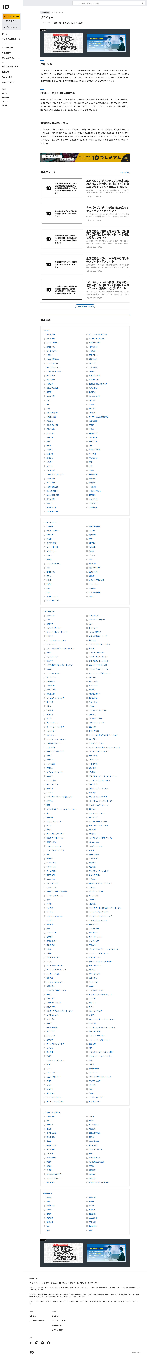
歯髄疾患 (92, 1214)
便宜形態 (50, 920)
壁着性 (91, 850)
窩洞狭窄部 (93, 433)
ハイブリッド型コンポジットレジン (102, 1019)
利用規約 (55, 1316)
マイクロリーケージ (96, 723)
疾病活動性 (93, 355)
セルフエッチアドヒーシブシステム (102, 1027)
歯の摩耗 (92, 535)
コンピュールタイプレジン (56, 739)
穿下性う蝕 (93, 441)
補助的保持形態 (52, 1027)
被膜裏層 (50, 768)
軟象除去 (92, 392)
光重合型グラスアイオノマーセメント (102, 776)
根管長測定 (51, 1182)
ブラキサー (93, 555)
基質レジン (93, 702)
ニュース (4, 93)
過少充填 (50, 789)
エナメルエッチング (96, 990)
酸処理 (49, 653)
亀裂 (48, 568)
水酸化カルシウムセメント (98, 1182)
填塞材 (49, 719)
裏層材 (49, 830)
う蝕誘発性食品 (52, 388)
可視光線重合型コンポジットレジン (59, 665)
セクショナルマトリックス (98, 669)
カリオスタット (94, 396)
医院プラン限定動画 (10, 66)
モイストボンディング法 (98, 710)
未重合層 (50, 801)
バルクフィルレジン (54, 846)
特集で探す (6, 53)
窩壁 (48, 813)
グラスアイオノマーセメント (57, 632)
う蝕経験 (50, 384)
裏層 (48, 805)
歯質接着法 (51, 986)
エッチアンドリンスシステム (99, 644)
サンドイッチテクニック (98, 821)
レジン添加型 (94, 896)
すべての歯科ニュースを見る (85, 306)
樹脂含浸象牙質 (94, 694)
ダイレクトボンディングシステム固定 (60, 649)
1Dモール (5, 101)
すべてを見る (125, 173)
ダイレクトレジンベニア (55, 834)
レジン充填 (51, 764)
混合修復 (92, 904)
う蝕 (48, 400)
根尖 (90, 1154)
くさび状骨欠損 (52, 547)
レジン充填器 (94, 731)
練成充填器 (51, 999)
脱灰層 (49, 392)
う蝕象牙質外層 (94, 450)
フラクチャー (51, 551)
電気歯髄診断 (94, 1141)
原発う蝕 (50, 450)
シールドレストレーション (56, 640)
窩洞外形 (92, 863)
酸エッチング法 (94, 1031)
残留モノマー (51, 1007)
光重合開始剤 (51, 690)
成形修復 (50, 710)
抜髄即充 (92, 1210)
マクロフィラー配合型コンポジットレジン (104, 747)
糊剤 (48, 854)
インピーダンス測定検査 (98, 334)
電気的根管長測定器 (96, 1162)
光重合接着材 (94, 1069)
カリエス (92, 363)
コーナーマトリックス (55, 896)
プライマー (51, 793)
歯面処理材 (51, 686)
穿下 (90, 462)
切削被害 (92, 588)
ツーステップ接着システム (98, 953)
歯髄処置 (92, 1197)
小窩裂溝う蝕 (51, 507)
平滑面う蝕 (51, 479)
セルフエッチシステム (55, 916)
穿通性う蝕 (93, 499)
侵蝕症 (91, 551)
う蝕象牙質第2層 (53, 359)
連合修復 (92, 714)
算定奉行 (4, 89)
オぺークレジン (94, 974)
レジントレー (51, 731)
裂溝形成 (50, 714)
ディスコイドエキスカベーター (100, 961)
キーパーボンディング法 (55, 727)
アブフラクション (53, 601)
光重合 (49, 1056)
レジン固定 (93, 681)
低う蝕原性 (51, 433)
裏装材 (91, 986)
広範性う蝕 (51, 429)
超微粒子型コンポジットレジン (100, 883)
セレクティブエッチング (55, 850)
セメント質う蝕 (52, 363)
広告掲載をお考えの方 (37, 1321)
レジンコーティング (54, 628)
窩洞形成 (92, 1003)
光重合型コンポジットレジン (99, 661)
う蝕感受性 (93, 503)
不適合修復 (93, 764)
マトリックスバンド (96, 743)
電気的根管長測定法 (54, 1174)
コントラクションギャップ (98, 751)
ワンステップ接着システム (56, 990)
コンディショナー (95, 719)
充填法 (49, 706)
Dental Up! (7, 77)
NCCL (91, 559)
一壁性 (49, 994)
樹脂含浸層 (51, 694)
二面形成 (92, 999)
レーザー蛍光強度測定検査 (98, 417)
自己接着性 (93, 739)
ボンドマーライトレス (97, 1036)
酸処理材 (92, 1044)
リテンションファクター (55, 982)
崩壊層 (91, 470)
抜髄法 (49, 1197)
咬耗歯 (49, 539)
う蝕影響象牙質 (52, 487)
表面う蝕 (50, 503)
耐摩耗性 (92, 543)
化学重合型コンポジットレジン (100, 994)
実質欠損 (92, 564)
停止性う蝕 (93, 458)
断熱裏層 (92, 793)
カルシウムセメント (54, 821)
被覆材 (49, 900)
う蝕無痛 (92, 351)
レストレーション (95, 937)
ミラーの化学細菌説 (96, 339)
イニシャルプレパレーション (99, 780)
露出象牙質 (93, 572)
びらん (49, 555)
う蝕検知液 (93, 507)
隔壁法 (49, 669)
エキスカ (92, 887)
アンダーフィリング (96, 1097)
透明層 (91, 404)
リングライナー (52, 933)
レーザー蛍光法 (52, 343)
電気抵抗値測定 (94, 1158)
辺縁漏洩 (50, 1040)
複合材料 (50, 661)
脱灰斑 (91, 425)
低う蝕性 (92, 413)
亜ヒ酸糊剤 (93, 1218)
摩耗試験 (50, 535)
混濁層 (49, 949)
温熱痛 (49, 1214)
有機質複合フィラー (54, 743)
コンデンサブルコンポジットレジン (59, 1011)
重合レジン (93, 784)
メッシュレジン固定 (96, 653)
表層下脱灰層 (51, 417)
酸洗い (49, 1064)
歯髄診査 (92, 1129)
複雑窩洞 (92, 409)
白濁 (90, 446)
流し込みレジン (52, 723)
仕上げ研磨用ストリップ (98, 636)
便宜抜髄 (92, 1222)
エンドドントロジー (54, 1178)
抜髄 (48, 1201)
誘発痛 (49, 1162)
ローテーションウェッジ (55, 1060)
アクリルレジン (52, 657)
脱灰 (48, 441)
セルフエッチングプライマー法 (100, 838)
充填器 (91, 1015)
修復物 (91, 1064)
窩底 (90, 1089)
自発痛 (49, 1141)
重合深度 (92, 830)
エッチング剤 (51, 863)
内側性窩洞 (93, 347)
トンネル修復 (94, 929)
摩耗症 (49, 559)
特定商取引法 (57, 1325)
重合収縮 (92, 727)
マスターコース (8, 47)
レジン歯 (50, 1048)
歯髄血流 (92, 1178)
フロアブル (51, 879)
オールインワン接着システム (99, 673)
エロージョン (94, 584)
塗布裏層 (92, 879)
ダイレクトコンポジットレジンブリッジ (103, 949)
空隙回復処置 (94, 854)
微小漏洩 (50, 904)
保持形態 (92, 1023)
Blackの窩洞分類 (53, 495)
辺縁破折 (50, 937)
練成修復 (92, 768)
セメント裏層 (51, 780)
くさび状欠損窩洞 (53, 564)
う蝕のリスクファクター (55, 474)
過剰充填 (50, 908)
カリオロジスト (52, 351)
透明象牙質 (51, 572)
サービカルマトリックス (55, 698)
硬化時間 (50, 702)
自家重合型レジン (53, 957)
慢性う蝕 (50, 437)
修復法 (49, 756)
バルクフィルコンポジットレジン (101, 801)
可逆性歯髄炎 (94, 1125)
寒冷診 (49, 1166)
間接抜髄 (50, 1222)
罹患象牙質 (51, 396)
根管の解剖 (93, 1145)
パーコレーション (53, 974)
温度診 (49, 1121)
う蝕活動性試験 (94, 343)
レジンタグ (93, 628)
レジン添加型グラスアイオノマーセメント (62, 809)
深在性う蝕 (51, 483)
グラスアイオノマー (96, 891)
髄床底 (91, 1206)
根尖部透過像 (51, 1133)
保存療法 (50, 859)
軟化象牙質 (51, 347)
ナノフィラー (51, 677)
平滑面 (91, 429)
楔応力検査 (51, 339)
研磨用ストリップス (54, 1003)
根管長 (49, 1129)
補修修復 (92, 809)
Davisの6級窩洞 (52, 491)
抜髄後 (49, 1210)
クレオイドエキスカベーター (99, 805)
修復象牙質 (51, 945)
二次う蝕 (50, 462)
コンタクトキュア (53, 673)
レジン (91, 1007)
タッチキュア (94, 941)
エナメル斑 (93, 367)
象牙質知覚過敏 (94, 526)
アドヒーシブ (51, 644)
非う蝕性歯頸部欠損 (96, 580)
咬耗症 (49, 584)
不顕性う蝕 (51, 380)
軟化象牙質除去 (52, 511)
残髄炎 (91, 1137)
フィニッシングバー (54, 1097)
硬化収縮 (50, 1052)
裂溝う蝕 (50, 454)
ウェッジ (50, 961)
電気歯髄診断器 (94, 1133)
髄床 (48, 1226)
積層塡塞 (50, 817)
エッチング (51, 616)
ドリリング (51, 1031)
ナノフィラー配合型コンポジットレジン (103, 735)
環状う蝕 (92, 400)
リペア (49, 1085)
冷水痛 (91, 1116)
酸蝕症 (91, 576)
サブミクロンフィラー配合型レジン (59, 797)
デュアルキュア (94, 1081)
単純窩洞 (92, 834)
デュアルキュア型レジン (55, 1102)
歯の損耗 (50, 526)
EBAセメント (94, 924)
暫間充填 (50, 978)
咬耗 (48, 588)
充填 (90, 1060)
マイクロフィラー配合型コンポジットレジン (105, 908)
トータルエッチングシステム (57, 891)
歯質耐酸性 (93, 388)
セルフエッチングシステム (98, 912)
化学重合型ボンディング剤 (98, 826)
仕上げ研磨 (93, 756)
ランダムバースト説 (54, 371)
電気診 (91, 1166)
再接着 (49, 1081)
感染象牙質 (51, 499)
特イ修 (49, 826)
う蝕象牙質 (51, 470)
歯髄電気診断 (51, 1145)
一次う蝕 (50, 355)
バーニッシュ (94, 842)
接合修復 (92, 640)
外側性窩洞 (93, 437)
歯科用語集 (5, 97)
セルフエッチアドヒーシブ (56, 970)
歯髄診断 (92, 1170)
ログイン (14, 21)
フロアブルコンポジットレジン (100, 1077)
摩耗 (90, 596)
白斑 (48, 404)
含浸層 (49, 446)
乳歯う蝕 (50, 421)
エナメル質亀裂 (94, 592)
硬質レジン (51, 1073)
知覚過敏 (92, 531)
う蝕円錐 (92, 487)
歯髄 (90, 1230)
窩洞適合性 (93, 933)
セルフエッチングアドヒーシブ (100, 916)
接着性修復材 (51, 941)
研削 (48, 592)
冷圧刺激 (50, 1154)
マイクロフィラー (53, 1015)
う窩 (90, 466)
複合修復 (92, 867)
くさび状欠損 (51, 543)
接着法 (91, 649)
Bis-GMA (92, 677)
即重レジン (93, 978)
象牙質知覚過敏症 (53, 531)
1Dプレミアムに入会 (11, 16)
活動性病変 (93, 359)
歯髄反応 (92, 1174)
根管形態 (50, 1125)
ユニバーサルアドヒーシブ (98, 657)
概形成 (91, 706)
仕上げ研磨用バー (53, 1077)
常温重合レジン (94, 957)
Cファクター (51, 735)
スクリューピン (52, 784)
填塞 (48, 929)
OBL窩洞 (92, 454)
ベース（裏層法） (95, 632)
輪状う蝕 (50, 458)
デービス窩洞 (51, 871)
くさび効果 (51, 1019)
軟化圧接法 (93, 698)
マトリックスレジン (96, 813)
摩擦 (90, 539)
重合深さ (92, 970)
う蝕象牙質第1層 (95, 491)
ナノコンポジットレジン (98, 920)
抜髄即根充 (93, 1226)
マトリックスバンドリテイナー (100, 1056)
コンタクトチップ (95, 1011)
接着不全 (50, 776)
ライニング (93, 982)
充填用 (49, 953)
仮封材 (91, 1093)
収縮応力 (50, 760)
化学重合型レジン (95, 966)
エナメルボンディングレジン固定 (101, 1052)
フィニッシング (52, 883)
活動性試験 (93, 421)
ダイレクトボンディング (55, 1044)
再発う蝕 (50, 466)
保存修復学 (51, 681)
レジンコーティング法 (55, 772)
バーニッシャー (94, 1073)
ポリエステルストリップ (55, 966)
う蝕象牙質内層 (52, 425)
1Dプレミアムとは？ (11, 27)
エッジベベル (94, 859)
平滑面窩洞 (93, 474)
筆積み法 (92, 945)
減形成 (49, 576)
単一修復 (50, 912)
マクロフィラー (94, 760)
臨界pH (91, 371)
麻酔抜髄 (50, 1218)
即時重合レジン (94, 1102)
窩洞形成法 (51, 1093)
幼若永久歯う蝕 (94, 376)
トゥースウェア (52, 596)
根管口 (91, 1121)
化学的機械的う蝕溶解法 (98, 384)
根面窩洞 (92, 495)
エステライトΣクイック (55, 838)
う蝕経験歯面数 (52, 413)
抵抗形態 (50, 1089)
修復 (90, 1048)
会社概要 (4, 105)
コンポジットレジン (96, 846)
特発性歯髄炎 (51, 1158)
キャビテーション (53, 367)
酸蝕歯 (49, 580)
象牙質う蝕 (51, 334)
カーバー (50, 1069)
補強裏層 (50, 924)
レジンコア (93, 817)
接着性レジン (51, 842)
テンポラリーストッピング (98, 871)
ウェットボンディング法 (98, 797)
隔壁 (48, 620)
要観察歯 (92, 479)
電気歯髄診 (51, 1137)
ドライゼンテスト (95, 1149)
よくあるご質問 (57, 1330)
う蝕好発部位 (94, 380)
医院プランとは (8, 82)
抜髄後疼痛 (51, 1206)
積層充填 (50, 624)
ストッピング (94, 616)
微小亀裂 (92, 547)
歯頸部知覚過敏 (94, 568)
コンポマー (93, 900)
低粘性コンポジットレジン (98, 789)
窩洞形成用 (51, 875)
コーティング (51, 887)
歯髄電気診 (51, 1116)
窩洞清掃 (92, 690)
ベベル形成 (93, 686)
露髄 (48, 1230)
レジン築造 (51, 747)
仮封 (90, 624)
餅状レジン (51, 1036)
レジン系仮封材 (94, 875)
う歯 (48, 409)
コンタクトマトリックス (98, 665)
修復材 (49, 1023)
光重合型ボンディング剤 (55, 751)
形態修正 (50, 636)
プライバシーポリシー (60, 1321)
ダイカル (92, 1085)
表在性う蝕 (51, 376)
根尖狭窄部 (51, 1149)
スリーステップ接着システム (99, 1040)
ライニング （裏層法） (97, 620)
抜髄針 (91, 1201)
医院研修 (5, 72)
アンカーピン (51, 867)
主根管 (49, 1170)
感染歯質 (92, 483)
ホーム (4, 34)
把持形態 (92, 772)
